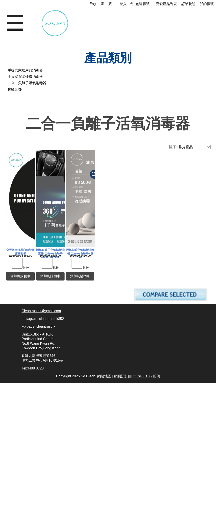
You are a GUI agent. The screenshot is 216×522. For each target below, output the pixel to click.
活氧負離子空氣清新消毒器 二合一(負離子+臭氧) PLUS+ (158, 252)
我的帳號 (207, 4)
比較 (62, 270)
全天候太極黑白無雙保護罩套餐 (56, 252)
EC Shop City (142, 515)
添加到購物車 (56, 279)
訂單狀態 (188, 4)
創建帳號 (143, 4)
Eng (93, 4)
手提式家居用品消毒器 (25, 70)
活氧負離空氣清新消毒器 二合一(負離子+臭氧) (56, 388)
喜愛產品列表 (166, 4)
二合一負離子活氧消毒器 (27, 83)
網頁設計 (121, 515)
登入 (123, 4)
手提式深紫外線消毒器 (25, 76)
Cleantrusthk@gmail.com (41, 450)
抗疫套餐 (15, 89)
